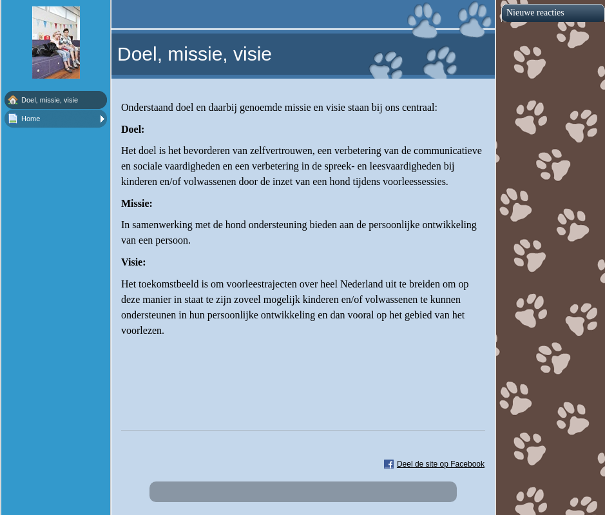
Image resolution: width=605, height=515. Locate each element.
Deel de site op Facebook (441, 464)
